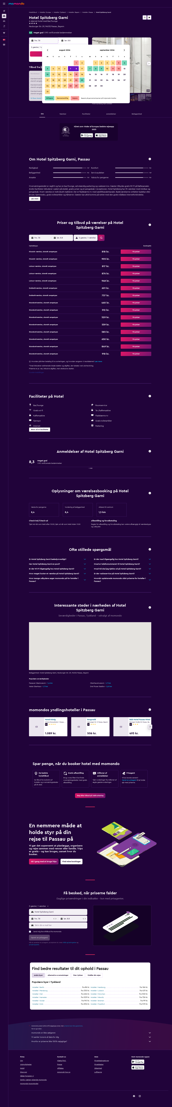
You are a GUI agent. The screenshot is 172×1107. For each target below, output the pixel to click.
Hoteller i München (98, 994)
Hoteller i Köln (37, 1004)
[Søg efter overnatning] (4, 16)
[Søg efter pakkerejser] (4, 26)
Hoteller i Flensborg (39, 991)
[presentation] (101, 135)
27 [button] (65, 86)
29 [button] (76, 86)
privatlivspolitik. (34, 944)
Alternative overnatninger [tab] (58, 975)
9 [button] (82, 69)
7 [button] (70, 69)
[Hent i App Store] (101, 136)
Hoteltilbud (33, 12)
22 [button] (76, 80)
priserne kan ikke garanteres (73, 1026)
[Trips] (4, 33)
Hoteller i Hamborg (98, 987)
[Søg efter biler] (4, 21)
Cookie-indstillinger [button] (36, 372)
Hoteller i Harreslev (39, 997)
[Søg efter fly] (4, 11)
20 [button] (65, 80)
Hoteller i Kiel (37, 994)
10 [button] (47, 74)
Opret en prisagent (129, 780)
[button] (4, 3)
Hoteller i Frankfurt (98, 1004)
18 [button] (53, 80)
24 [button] (47, 86)
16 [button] (82, 74)
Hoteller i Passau (87, 12)
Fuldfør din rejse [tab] (94, 975)
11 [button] (53, 74)
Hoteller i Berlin (38, 987)
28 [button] (70, 86)
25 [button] (53, 86)
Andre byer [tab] (38, 975)
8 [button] (76, 69)
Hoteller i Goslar (38, 1001)
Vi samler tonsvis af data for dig (91, 1037)
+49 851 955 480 (36, 29)
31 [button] (47, 92)
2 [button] (82, 63)
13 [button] (65, 74)
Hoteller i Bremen (97, 1001)
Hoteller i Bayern (74, 12)
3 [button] (47, 69)
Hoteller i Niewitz (97, 997)
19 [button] (59, 80)
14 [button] (70, 74)
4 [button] (53, 69)
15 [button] (76, 74)
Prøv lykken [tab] (78, 975)
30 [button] (82, 86)
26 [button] (59, 86)
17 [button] (47, 80)
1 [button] (76, 63)
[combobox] (60, 912)
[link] (90, 795)
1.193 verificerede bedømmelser (58, 33)
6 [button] (64, 69)
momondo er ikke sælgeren (91, 1032)
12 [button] (59, 74)
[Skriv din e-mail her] (60, 925)
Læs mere (98, 361)
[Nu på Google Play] (86, 136)
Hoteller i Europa (45, 12)
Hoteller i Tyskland (60, 12)
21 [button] (70, 80)
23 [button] (82, 80)
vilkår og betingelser (69, 942)
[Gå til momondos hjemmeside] (16, 3)
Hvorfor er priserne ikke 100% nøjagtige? (91, 1041)
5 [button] (59, 69)
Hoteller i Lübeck (97, 991)
